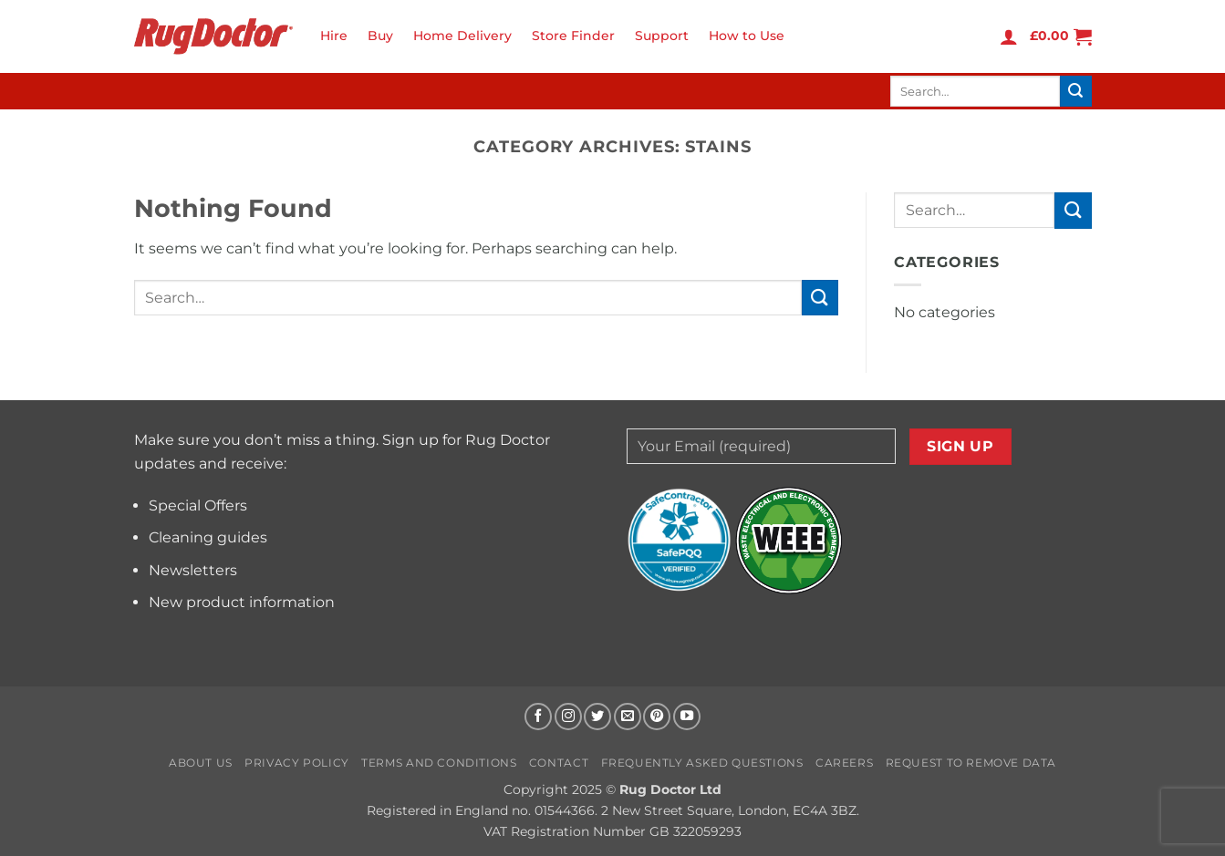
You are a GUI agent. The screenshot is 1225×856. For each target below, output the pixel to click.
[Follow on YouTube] (687, 716)
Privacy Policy (296, 762)
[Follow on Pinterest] (656, 716)
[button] (1009, 36)
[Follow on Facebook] (538, 716)
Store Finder (573, 35)
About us (201, 762)
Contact (558, 762)
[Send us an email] (627, 716)
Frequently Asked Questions (702, 762)
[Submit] (1075, 91)
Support (662, 35)
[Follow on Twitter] (597, 716)
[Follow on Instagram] (568, 716)
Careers (844, 762)
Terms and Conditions (438, 762)
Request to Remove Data (971, 762)
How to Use (746, 35)
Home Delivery (462, 35)
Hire (334, 35)
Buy (380, 35)
